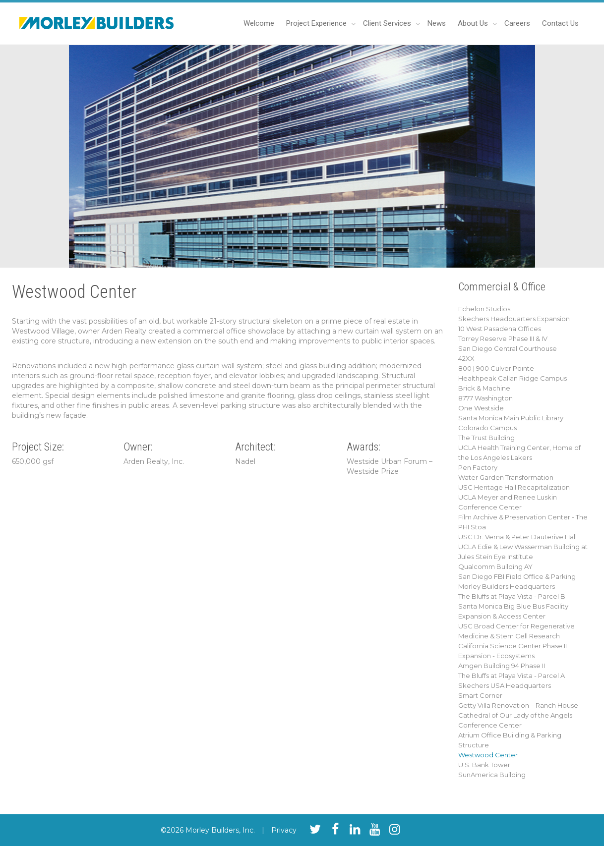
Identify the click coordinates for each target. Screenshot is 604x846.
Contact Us (560, 23)
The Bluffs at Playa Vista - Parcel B (511, 596)
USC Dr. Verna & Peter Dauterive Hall (517, 537)
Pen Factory (477, 467)
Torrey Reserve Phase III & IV (502, 338)
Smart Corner (480, 695)
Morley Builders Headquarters (506, 586)
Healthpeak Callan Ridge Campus (512, 378)
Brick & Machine (484, 388)
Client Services (388, 23)
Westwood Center (488, 755)
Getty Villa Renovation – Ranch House (518, 705)
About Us (474, 23)
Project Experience (317, 23)
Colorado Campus (487, 428)
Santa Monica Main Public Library (510, 418)
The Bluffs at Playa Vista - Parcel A (511, 675)
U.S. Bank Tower (484, 765)
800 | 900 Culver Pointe (496, 368)
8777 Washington (485, 398)
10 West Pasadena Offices (499, 329)
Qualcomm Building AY (495, 566)
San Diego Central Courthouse (507, 348)
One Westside (481, 408)
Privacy (284, 830)
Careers (517, 23)
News (436, 23)
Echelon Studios (484, 309)
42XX (466, 358)
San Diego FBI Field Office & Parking (517, 576)
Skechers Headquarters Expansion (514, 319)
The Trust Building (486, 438)
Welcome (258, 23)
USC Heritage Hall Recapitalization (514, 487)
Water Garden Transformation (505, 477)
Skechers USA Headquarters (504, 685)
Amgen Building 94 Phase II (501, 666)
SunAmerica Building (492, 775)
